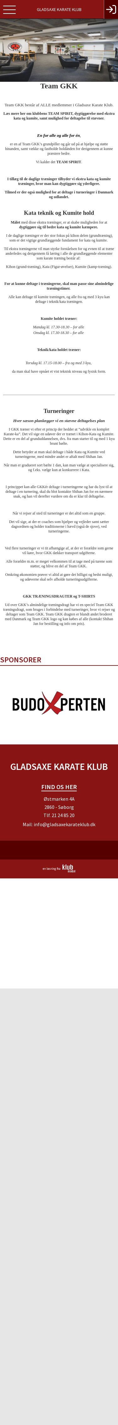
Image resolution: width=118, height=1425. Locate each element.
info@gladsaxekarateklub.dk (64, 824)
